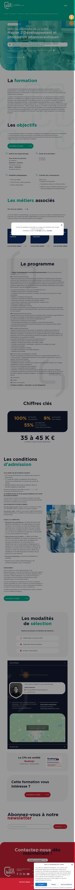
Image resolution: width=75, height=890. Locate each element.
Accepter (41, 884)
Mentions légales (27, 881)
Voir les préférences (66, 884)
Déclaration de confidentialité (65, 887)
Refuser (53, 884)
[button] (72, 864)
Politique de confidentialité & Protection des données (47, 887)
